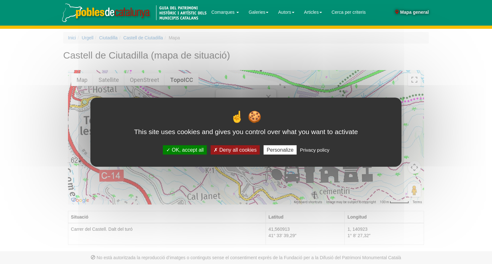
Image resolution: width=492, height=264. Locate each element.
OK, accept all (185, 149)
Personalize (280, 149)
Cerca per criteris (349, 12)
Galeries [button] (258, 12)
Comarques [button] (225, 12)
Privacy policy (314, 149)
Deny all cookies (235, 149)
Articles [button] (313, 12)
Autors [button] (286, 12)
